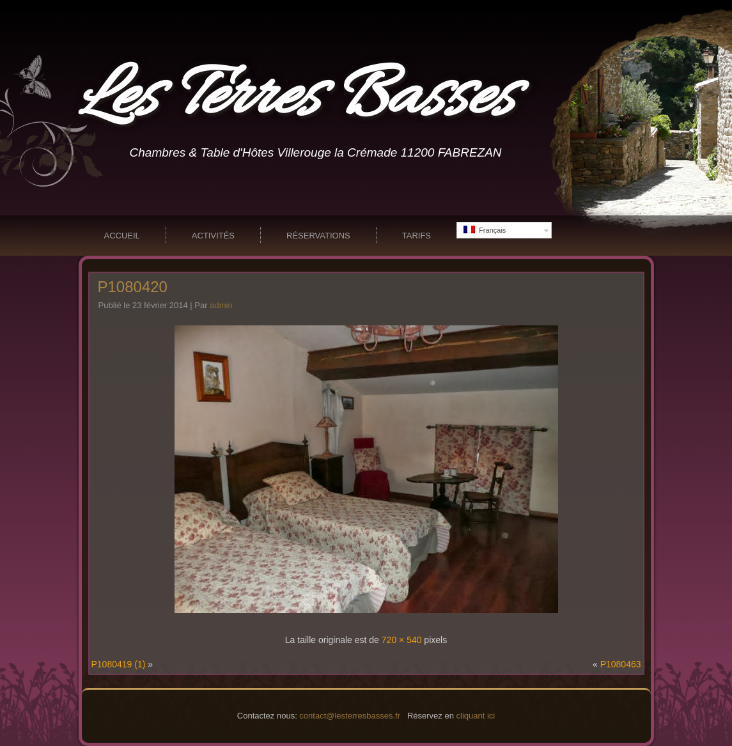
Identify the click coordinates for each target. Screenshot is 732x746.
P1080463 (620, 664)
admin (221, 305)
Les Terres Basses (296, 98)
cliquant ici (475, 715)
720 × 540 (402, 640)
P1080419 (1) (118, 664)
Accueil (122, 235)
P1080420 (132, 286)
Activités (213, 235)
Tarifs (416, 235)
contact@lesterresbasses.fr (349, 715)
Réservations (318, 235)
